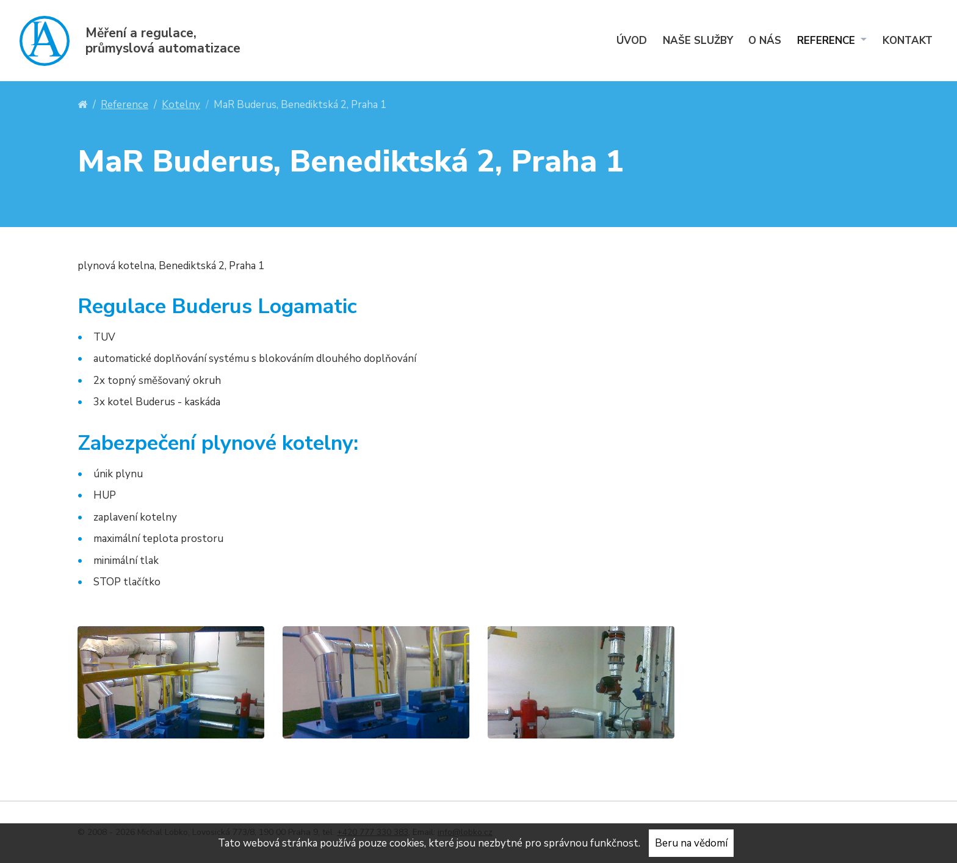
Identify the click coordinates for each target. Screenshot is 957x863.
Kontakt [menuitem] (908, 41)
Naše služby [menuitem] (698, 41)
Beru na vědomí (691, 843)
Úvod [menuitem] (631, 41)
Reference (124, 105)
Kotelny (181, 105)
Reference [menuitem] (827, 41)
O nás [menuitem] (764, 41)
